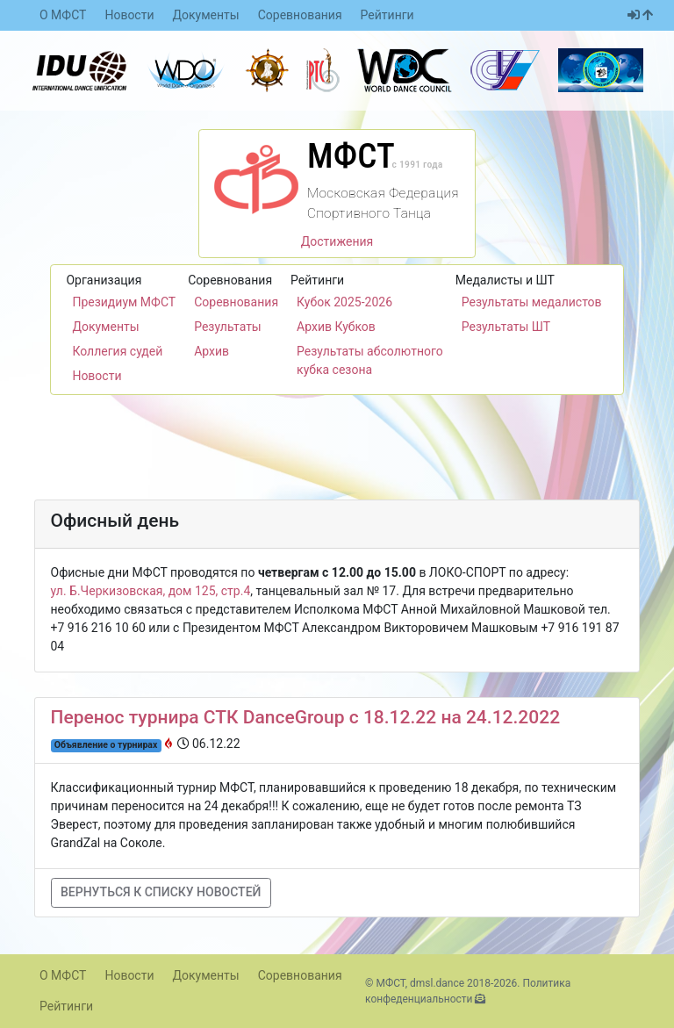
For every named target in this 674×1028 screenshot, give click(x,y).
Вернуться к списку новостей (161, 892)
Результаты (228, 327)
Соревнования (300, 15)
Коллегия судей (117, 351)
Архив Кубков (336, 327)
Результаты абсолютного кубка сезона (370, 360)
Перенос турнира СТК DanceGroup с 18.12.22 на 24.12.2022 (306, 717)
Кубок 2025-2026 (344, 302)
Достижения (337, 241)
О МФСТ (62, 15)
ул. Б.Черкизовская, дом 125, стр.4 (151, 591)
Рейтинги (387, 15)
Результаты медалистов (532, 302)
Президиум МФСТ (124, 302)
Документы (206, 15)
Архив (211, 351)
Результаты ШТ (506, 327)
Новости (129, 15)
